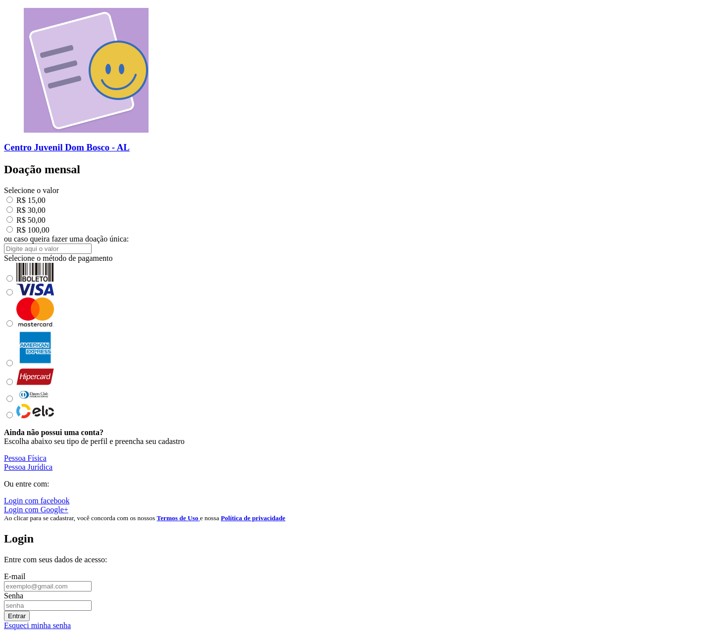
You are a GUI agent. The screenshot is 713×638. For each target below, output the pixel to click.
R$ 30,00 (26, 210)
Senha (13, 595)
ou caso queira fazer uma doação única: (66, 239)
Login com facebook (36, 500)
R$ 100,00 (28, 230)
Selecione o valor (31, 190)
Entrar (17, 616)
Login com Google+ (36, 509)
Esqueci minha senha (37, 625)
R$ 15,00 (26, 200)
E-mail (15, 576)
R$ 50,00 (26, 220)
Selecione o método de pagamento (58, 258)
